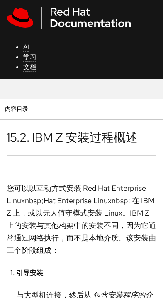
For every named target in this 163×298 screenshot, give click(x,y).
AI (26, 47)
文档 (29, 66)
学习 (29, 57)
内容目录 (16, 109)
